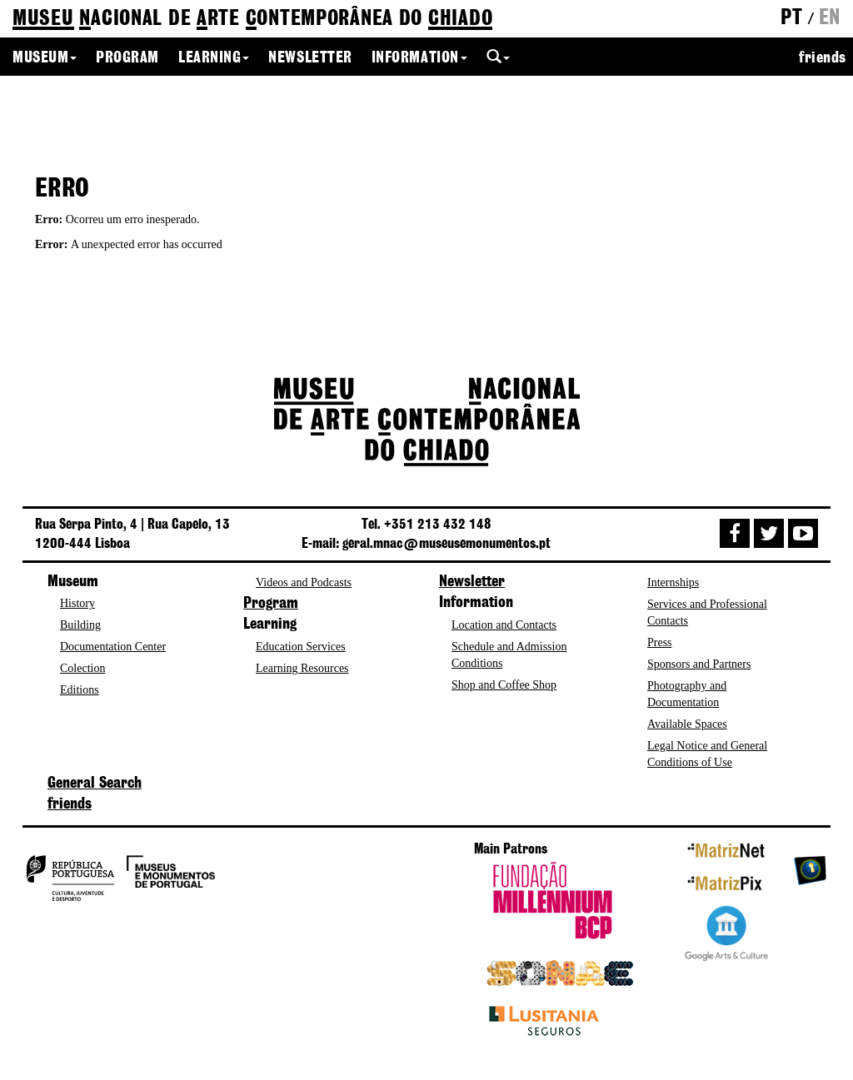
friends (822, 58)
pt (791, 18)
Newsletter (310, 58)
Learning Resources (302, 668)
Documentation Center (113, 646)
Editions (79, 690)
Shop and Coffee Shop (503, 685)
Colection (82, 668)
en (830, 18)
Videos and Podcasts (304, 582)
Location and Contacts (503, 625)
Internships (673, 582)
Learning (213, 58)
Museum (44, 58)
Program (127, 58)
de (252, 19)
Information (419, 58)
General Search (94, 783)
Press (659, 642)
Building (80, 625)
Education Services (301, 646)
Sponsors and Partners (699, 664)
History (77, 603)
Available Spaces (687, 724)
